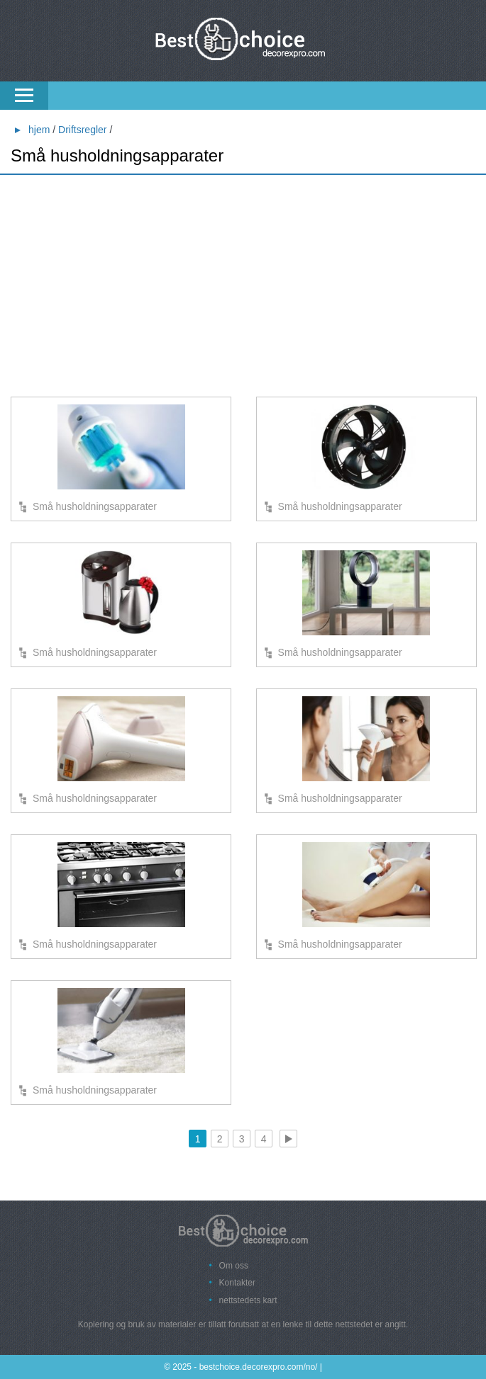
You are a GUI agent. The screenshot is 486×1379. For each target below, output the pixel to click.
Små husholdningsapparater (95, 506)
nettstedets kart (248, 1300)
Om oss (233, 1266)
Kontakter (237, 1283)
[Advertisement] (243, 287)
